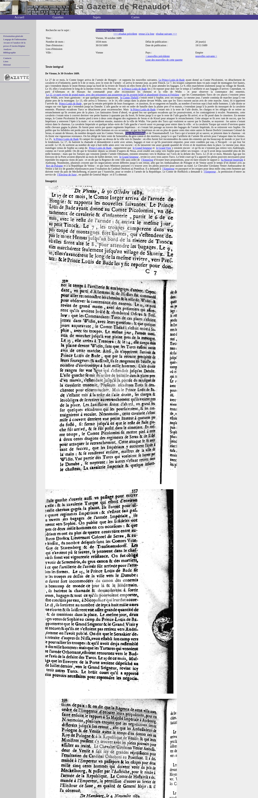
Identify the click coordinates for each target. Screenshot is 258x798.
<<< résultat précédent (125, 33)
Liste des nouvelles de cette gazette (163, 59)
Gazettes (58, 17)
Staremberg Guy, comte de (110, 30)
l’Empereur (147, 159)
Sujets (97, 17)
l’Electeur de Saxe (67, 174)
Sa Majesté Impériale (232, 159)
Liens (5, 61)
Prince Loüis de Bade (70, 103)
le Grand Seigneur (142, 148)
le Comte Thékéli (129, 97)
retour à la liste (147, 33)
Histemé (7, 64)
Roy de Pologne (54, 165)
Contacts (7, 58)
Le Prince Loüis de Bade (172, 79)
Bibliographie (9, 52)
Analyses (7, 49)
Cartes (135, 17)
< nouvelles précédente (157, 56)
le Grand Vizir (163, 148)
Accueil (19, 17)
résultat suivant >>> (166, 33)
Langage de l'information (14, 39)
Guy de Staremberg (135, 133)
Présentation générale (13, 36)
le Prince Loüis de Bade (134, 88)
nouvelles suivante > (206, 56)
